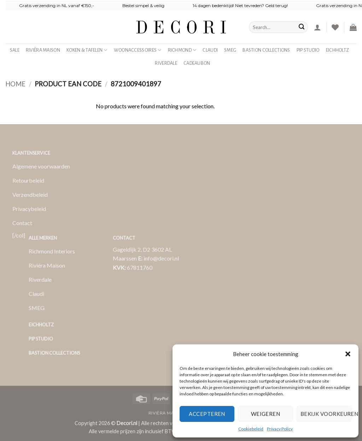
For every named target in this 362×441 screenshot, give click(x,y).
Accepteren (207, 414)
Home (15, 84)
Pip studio (308, 50)
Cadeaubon (196, 63)
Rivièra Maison (43, 50)
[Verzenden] (302, 27)
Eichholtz (337, 50)
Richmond (182, 50)
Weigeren (265, 414)
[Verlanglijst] (335, 27)
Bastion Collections (266, 50)
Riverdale (166, 63)
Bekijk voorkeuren (325, 414)
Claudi (210, 50)
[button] (347, 353)
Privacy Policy (280, 428)
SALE (14, 50)
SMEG (230, 50)
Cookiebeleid (250, 428)
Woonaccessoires (138, 50)
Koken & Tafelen (86, 50)
